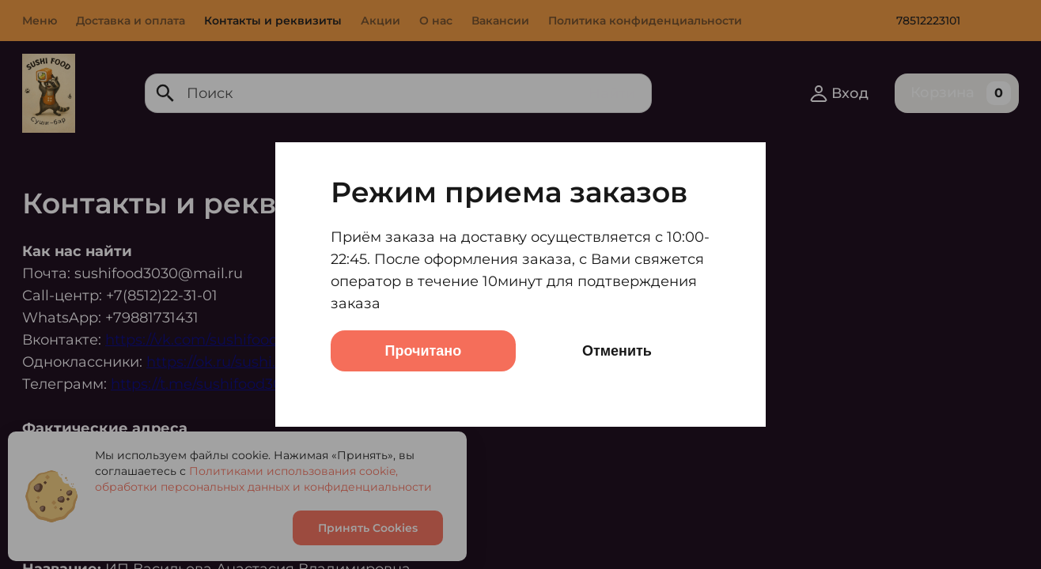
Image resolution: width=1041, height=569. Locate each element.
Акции (380, 20)
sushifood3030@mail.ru (158, 273)
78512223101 (928, 20)
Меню (39, 20)
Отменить (617, 351)
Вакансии (500, 20)
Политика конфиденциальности (645, 20)
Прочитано (423, 351)
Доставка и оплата (130, 20)
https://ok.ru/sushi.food (226, 362)
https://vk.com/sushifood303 (204, 340)
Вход (839, 93)
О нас (435, 20)
